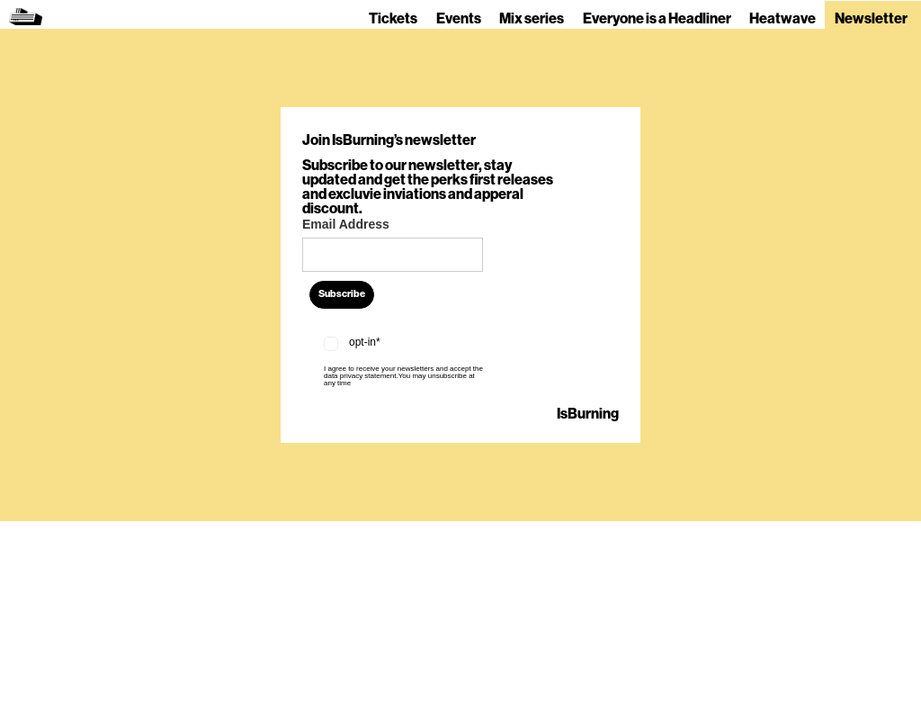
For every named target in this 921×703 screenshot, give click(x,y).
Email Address (345, 224)
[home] (25, 15)
